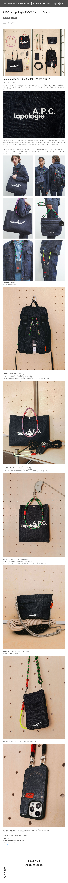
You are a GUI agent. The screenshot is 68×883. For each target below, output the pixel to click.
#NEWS (14, 17)
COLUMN (20, 3)
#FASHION (6, 17)
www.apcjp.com (8, 844)
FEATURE (11, 3)
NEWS (26, 3)
